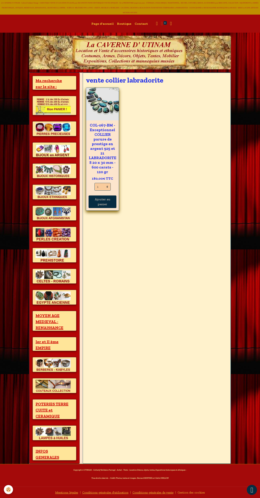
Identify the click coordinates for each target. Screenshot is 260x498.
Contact (141, 24)
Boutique (124, 24)
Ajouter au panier (102, 201)
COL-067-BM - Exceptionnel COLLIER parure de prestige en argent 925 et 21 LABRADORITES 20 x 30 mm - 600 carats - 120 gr (102, 148)
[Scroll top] (252, 490)
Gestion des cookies (194, 492)
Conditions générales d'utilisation (104, 492)
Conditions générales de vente (154, 492)
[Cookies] (8, 489)
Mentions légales (63, 492)
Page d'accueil (102, 24)
